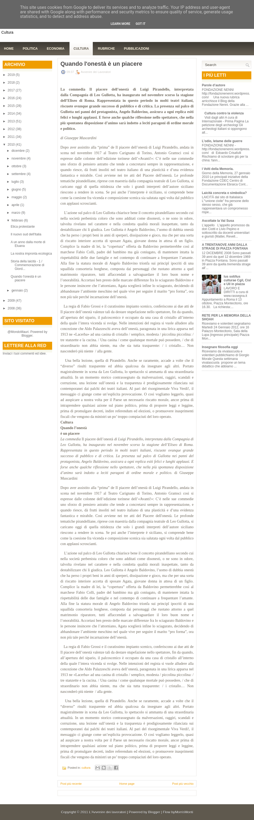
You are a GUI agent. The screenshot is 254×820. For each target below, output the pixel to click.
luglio (15, 182)
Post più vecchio (183, 783)
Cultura (81, 48)
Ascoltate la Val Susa (218, 221)
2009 (12, 300)
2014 (12, 113)
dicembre (18, 151)
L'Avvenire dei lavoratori (107, 812)
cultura (86, 767)
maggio (17, 197)
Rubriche (106, 48)
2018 (12, 82)
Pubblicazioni (136, 48)
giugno (16, 189)
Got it (140, 24)
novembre (19, 158)
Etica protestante (23, 226)
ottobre (16, 166)
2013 (12, 121)
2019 (12, 75)
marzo (16, 213)
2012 (12, 129)
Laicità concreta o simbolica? (224, 193)
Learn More (120, 24)
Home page (126, 783)
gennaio (17, 290)
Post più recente (71, 783)
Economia (55, 48)
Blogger (26, 335)
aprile (15, 205)
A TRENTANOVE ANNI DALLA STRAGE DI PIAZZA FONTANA (225, 246)
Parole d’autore (213, 85)
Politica (30, 48)
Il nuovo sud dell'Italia (26, 234)
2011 (12, 137)
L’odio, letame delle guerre (222, 141)
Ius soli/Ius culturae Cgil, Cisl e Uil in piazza (237, 280)
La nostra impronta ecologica (31, 253)
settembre (19, 174)
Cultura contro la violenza (224, 113)
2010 (12, 144)
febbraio (17, 220)
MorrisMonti (184, 812)
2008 (12, 308)
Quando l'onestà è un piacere (101, 64)
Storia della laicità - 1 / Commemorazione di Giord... (27, 265)
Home (9, 48)
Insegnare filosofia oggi (220, 347)
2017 (12, 90)
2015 (12, 106)
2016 (12, 98)
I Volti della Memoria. (217, 169)
